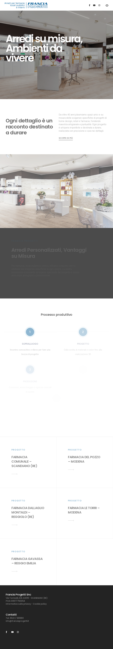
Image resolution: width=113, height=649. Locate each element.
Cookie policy (40, 603)
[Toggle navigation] (107, 5)
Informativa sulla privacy (18, 603)
